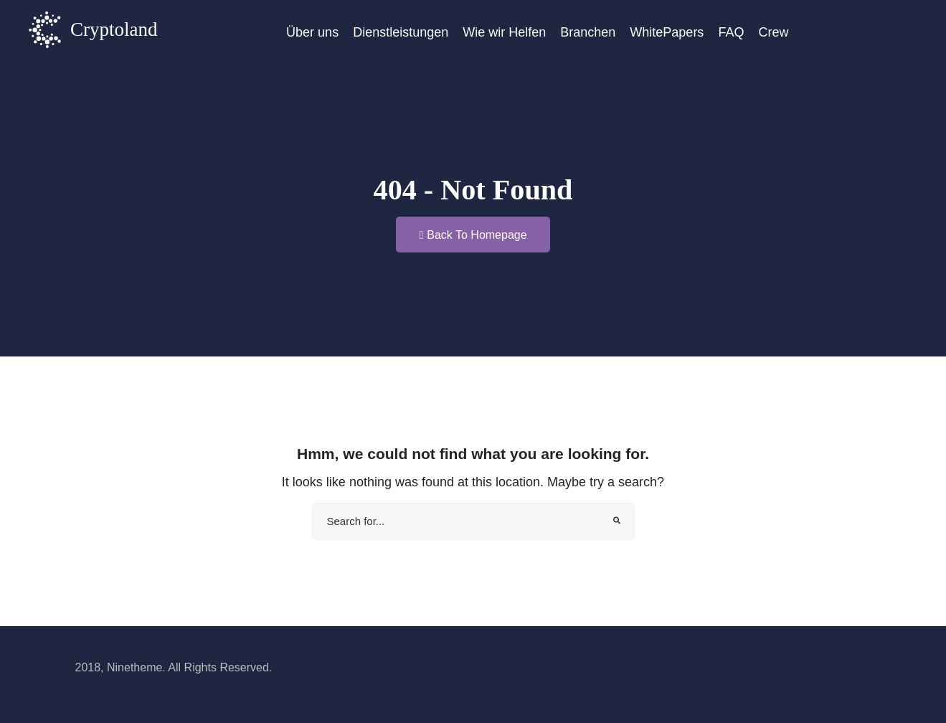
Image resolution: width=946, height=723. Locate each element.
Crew (773, 32)
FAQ (731, 32)
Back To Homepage (472, 235)
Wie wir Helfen (504, 32)
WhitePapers (667, 32)
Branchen (587, 32)
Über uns (312, 32)
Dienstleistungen (400, 32)
